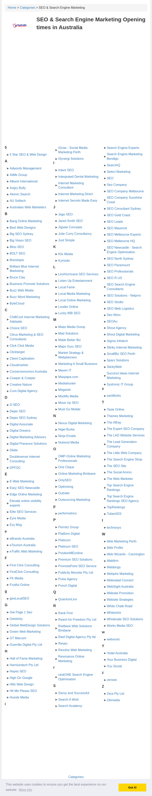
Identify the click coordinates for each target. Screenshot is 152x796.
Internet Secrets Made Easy (77, 200)
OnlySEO (64, 480)
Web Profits (115, 547)
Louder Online (68, 306)
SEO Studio (115, 302)
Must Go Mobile (69, 409)
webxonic (113, 639)
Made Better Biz (69, 340)
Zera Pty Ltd (115, 693)
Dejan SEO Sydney (23, 417)
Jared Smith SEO (70, 221)
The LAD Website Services (126, 435)
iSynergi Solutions (71, 158)
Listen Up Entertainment (75, 280)
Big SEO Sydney (21, 234)
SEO (110, 178)
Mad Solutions (68, 333)
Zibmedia (113, 700)
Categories (27, 7)
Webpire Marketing (120, 573)
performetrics (67, 513)
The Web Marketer (120, 478)
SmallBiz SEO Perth (121, 353)
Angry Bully (18, 188)
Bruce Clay (17, 277)
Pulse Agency (67, 579)
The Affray (114, 422)
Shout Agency (116, 328)
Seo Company (117, 184)
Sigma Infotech (117, 341)
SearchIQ (113, 165)
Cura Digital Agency (24, 391)
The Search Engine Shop (124, 459)
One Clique (66, 467)
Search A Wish (68, 699)
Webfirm (113, 560)
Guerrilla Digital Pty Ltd (26, 644)
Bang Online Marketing (26, 221)
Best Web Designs (23, 227)
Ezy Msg (16, 524)
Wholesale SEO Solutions (125, 619)
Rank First (65, 613)
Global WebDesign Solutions (30, 625)
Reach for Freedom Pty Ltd (77, 619)
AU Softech (18, 200)
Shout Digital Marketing (123, 334)
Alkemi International (24, 181)
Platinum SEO (68, 546)
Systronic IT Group (120, 384)
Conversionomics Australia (28, 371)
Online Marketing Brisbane (77, 473)
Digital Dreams (20, 430)
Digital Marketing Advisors (28, 437)
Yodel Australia (117, 653)
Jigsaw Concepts (70, 227)
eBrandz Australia (22, 538)
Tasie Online (115, 409)
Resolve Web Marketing (75, 650)
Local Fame (66, 287)
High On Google (21, 677)
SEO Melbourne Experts (124, 234)
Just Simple (66, 240)
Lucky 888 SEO (69, 313)
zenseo (112, 679)
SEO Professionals (120, 271)
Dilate (14, 450)
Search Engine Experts (123, 147)
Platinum (64, 540)
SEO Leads (115, 221)
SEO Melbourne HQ (121, 241)
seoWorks (114, 395)
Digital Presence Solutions (28, 443)
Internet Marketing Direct (75, 194)
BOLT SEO (17, 253)
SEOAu (112, 321)
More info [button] (25, 789)
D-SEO (15, 404)
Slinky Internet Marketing (124, 347)
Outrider (64, 493)
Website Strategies (120, 599)
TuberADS (114, 513)
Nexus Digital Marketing (75, 423)
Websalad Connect (120, 580)
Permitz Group (68, 527)
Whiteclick (114, 612)
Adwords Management (25, 168)
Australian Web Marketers (28, 207)
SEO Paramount (118, 265)
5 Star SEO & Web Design (28, 154)
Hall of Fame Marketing (26, 658)
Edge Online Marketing (26, 494)
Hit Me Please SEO (23, 691)
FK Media (16, 578)
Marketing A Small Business (77, 364)
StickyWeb (114, 366)
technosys (114, 527)
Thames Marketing (120, 416)
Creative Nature (21, 384)
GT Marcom (18, 638)
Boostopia (17, 260)
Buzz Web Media (22, 290)
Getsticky (16, 618)
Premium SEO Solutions (75, 559)
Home (12, 7)
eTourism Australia (23, 545)
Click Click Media (22, 345)
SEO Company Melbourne (125, 191)
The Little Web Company (124, 453)
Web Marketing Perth (122, 541)
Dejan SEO (18, 411)
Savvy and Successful (73, 693)
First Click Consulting (24, 565)
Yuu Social (114, 666)
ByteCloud (17, 303)
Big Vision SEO (20, 240)
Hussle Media (19, 697)
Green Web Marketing (25, 631)
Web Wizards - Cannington (126, 554)
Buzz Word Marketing (25, 297)
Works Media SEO (120, 625)
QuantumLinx (67, 599)
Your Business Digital (122, 659)
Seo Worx (114, 315)
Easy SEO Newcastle (25, 488)
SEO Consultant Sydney (124, 208)
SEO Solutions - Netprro (124, 295)
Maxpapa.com (68, 377)
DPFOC (15, 467)
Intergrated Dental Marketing (78, 176)
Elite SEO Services (23, 511)
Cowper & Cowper (22, 378)
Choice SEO (18, 328)
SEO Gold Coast (118, 215)
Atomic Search (20, 194)
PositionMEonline (70, 553)
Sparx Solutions (118, 360)
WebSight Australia (120, 586)
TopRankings (116, 507)
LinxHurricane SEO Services (78, 274)
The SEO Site (116, 466)
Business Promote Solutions (29, 284)
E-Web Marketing (22, 481)
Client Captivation (22, 358)
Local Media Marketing (74, 293)
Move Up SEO (68, 402)
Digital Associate (21, 424)
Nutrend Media (68, 442)
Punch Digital (67, 585)
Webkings (114, 567)
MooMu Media (68, 396)
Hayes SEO (18, 671)
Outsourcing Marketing (74, 499)
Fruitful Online (19, 584)
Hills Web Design (22, 684)
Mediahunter (67, 383)
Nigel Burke (66, 429)
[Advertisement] (76, 62)
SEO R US (114, 278)
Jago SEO (65, 214)
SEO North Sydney (120, 258)
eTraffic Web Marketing (26, 551)
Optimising (65, 486)
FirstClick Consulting (24, 571)
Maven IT (64, 370)
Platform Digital (69, 533)
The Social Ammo (119, 472)
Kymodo (64, 260)
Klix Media (65, 254)
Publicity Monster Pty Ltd (75, 572)
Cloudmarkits (19, 365)
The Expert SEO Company (125, 428)
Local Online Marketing (74, 300)
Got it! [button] (132, 787)
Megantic (64, 389)
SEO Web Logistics (120, 308)
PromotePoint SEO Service (77, 566)
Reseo (62, 643)
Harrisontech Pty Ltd (24, 665)
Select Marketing (118, 171)
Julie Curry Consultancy (75, 233)
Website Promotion (120, 593)
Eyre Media (18, 518)
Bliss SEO (17, 247)
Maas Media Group (71, 327)
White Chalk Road (119, 606)
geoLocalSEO (19, 598)
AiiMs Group (18, 175)
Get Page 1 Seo (21, 612)
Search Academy (70, 706)
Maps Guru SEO (69, 346)
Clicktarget (17, 352)
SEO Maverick (117, 228)
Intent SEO (66, 170)
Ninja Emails (67, 436)
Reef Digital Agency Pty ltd (77, 637)
